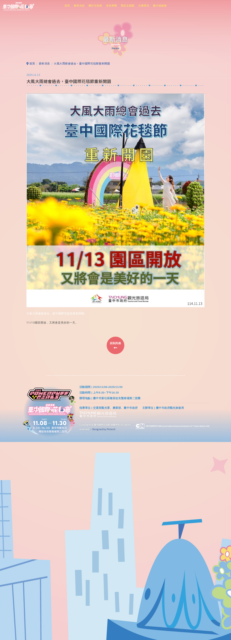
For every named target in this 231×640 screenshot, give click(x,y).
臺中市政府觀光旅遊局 (170, 408)
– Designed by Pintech (102, 429)
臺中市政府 (131, 408)
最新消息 (79, 5)
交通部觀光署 (101, 408)
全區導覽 (111, 5)
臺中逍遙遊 (160, 5)
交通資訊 (143, 5)
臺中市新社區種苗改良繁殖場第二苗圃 (117, 398)
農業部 (117, 408)
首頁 (67, 5)
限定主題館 (127, 5)
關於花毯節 (95, 5)
